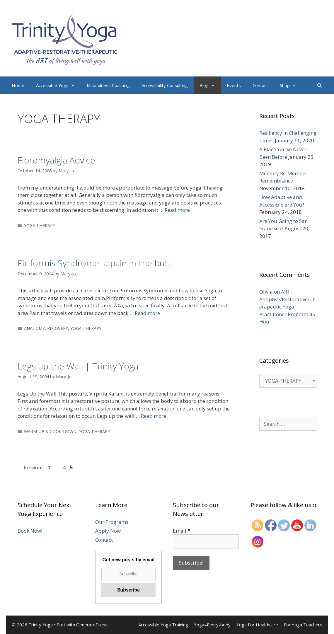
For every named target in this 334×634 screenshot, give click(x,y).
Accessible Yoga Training (163, 625)
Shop (291, 85)
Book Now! (30, 530)
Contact (260, 85)
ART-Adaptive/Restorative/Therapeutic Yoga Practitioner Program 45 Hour (287, 306)
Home (18, 85)
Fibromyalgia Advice (56, 160)
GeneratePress (92, 625)
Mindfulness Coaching (108, 85)
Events (234, 85)
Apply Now (108, 530)
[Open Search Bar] (319, 85)
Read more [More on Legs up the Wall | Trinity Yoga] (153, 416)
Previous (31, 467)
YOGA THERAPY (39, 225)
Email (181, 530)
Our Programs (111, 522)
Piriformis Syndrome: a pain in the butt (94, 263)
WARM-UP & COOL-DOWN (50, 431)
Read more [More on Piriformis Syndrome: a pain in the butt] (147, 313)
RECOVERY (57, 328)
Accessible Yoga (58, 85)
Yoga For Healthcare (257, 625)
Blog (210, 85)
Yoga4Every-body (212, 625)
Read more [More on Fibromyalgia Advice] (177, 210)
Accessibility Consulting (165, 85)
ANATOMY (34, 328)
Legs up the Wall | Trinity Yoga (78, 366)
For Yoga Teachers (303, 625)
